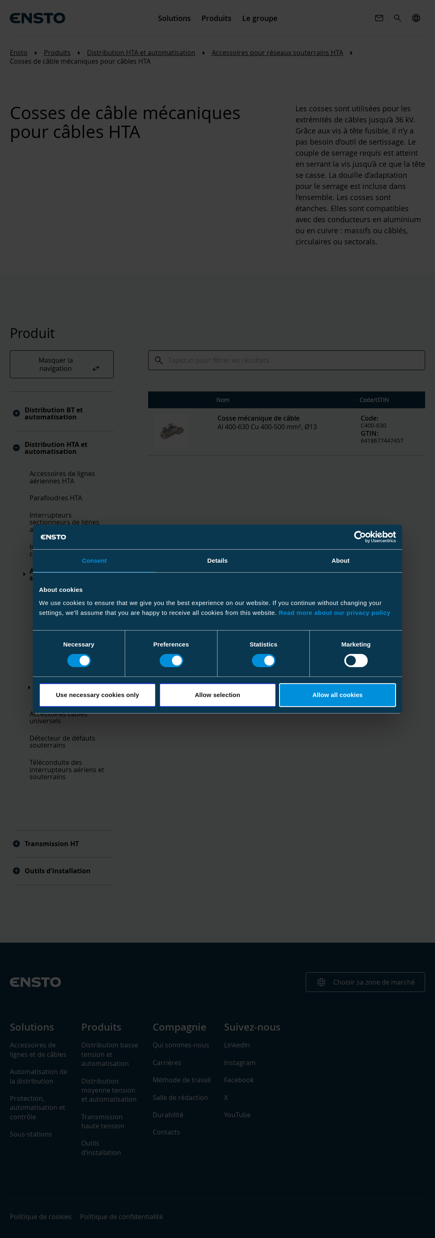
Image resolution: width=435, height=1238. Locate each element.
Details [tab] (217, 560)
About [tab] (341, 560)
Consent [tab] (94, 560)
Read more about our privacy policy (334, 612)
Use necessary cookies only (97, 694)
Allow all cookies (337, 694)
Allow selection (217, 694)
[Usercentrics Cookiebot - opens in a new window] (360, 537)
